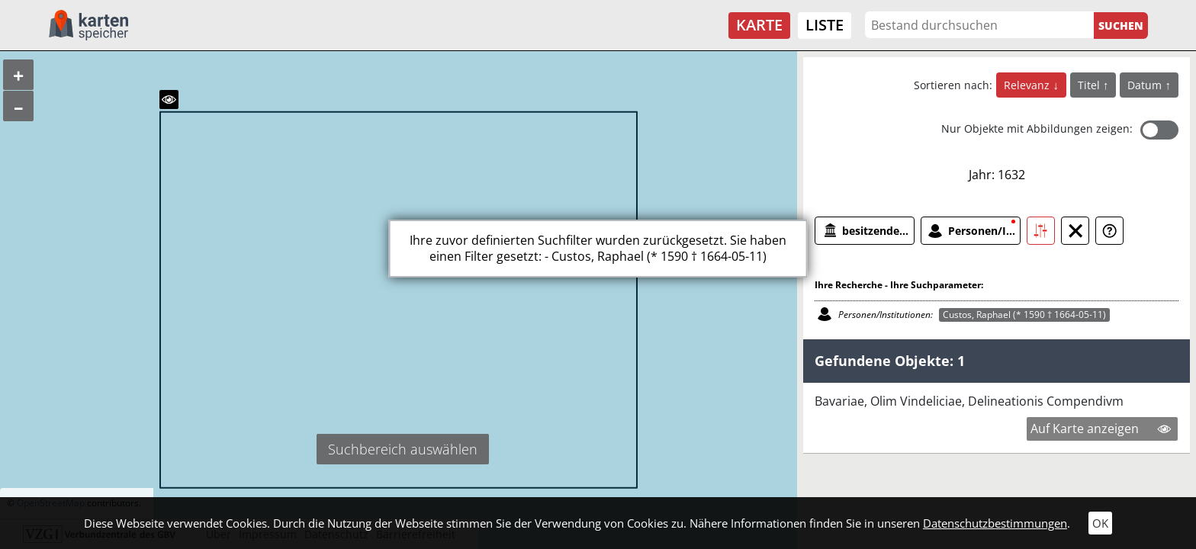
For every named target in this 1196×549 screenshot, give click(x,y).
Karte (759, 24)
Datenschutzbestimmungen (995, 523)
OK (1100, 523)
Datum (1146, 85)
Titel (1090, 85)
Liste (824, 24)
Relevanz (1028, 85)
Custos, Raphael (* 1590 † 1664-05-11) (1024, 314)
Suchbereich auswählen (402, 449)
